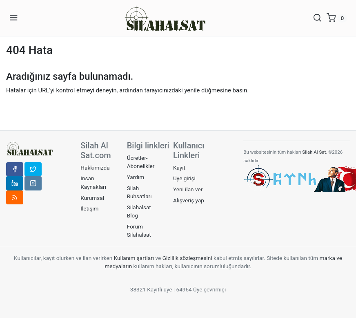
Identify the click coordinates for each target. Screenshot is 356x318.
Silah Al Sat (313, 152)
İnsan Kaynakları (93, 182)
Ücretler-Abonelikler (141, 162)
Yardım (136, 177)
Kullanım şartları (135, 258)
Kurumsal (92, 198)
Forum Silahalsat (139, 230)
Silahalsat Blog (139, 211)
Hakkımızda (94, 167)
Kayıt (179, 167)
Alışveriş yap (188, 200)
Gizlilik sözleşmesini (187, 258)
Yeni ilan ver (187, 189)
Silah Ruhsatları (139, 192)
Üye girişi (184, 178)
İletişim (89, 208)
